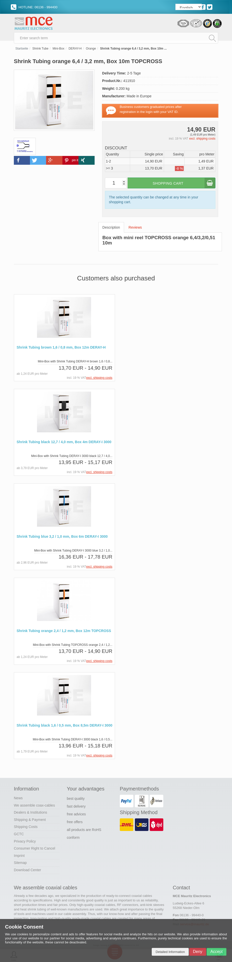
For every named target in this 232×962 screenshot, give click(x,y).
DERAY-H (75, 50)
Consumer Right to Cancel (34, 849)
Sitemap (20, 864)
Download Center (27, 871)
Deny (197, 951)
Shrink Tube (40, 50)
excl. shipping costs (202, 140)
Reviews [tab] (135, 229)
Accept (216, 951)
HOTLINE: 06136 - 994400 (34, 7)
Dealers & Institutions (30, 813)
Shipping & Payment (30, 820)
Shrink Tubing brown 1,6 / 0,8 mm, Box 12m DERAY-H (61, 349)
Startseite (21, 50)
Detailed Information (170, 952)
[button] (22, 161)
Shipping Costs (25, 828)
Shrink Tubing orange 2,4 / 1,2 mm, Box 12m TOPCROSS (64, 632)
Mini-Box (58, 50)
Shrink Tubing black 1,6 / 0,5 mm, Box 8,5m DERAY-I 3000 (64, 726)
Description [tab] (111, 229)
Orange (91, 50)
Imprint (19, 856)
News (18, 799)
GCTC (19, 835)
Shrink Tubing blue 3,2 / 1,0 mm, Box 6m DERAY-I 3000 (62, 538)
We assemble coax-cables (34, 806)
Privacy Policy (25, 842)
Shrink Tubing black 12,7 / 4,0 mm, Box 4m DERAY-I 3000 (64, 443)
